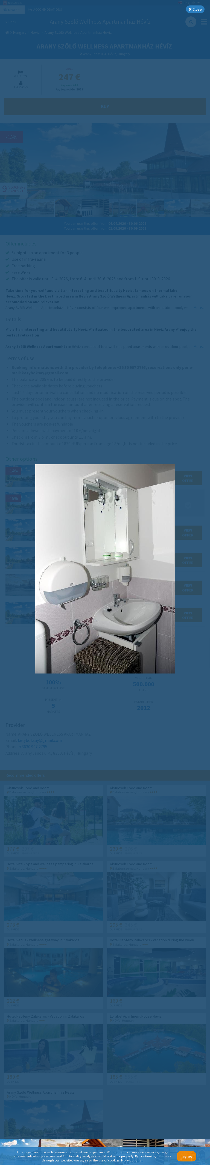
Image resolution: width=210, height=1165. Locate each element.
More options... (132, 1160)
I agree (186, 1156)
